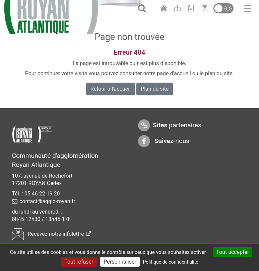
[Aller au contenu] (192, 8)
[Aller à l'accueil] (165, 8)
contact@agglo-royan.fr (47, 201)
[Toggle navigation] (247, 8)
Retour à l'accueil (110, 89)
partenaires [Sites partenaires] (169, 125)
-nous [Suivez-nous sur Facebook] (163, 141)
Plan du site (155, 89)
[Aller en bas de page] (205, 8)
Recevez (51, 234)
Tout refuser (78, 262)
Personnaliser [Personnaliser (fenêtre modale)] (120, 262)
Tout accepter (232, 252)
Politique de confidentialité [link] (170, 262)
